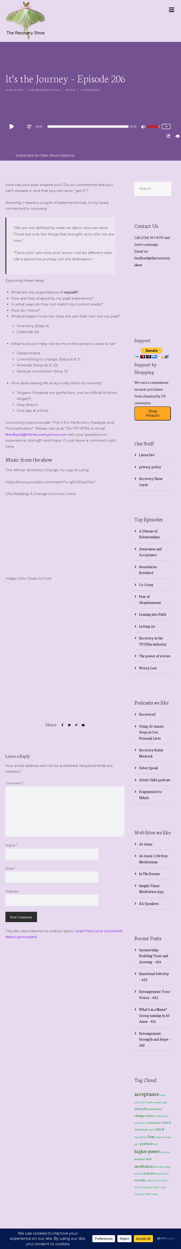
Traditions (139, 1194)
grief (156, 1143)
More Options (61, 155)
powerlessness (162, 1173)
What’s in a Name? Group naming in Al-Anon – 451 (154, 1015)
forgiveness (161, 1137)
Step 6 (150, 1187)
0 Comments (90, 90)
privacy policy (150, 466)
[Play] (12, 126)
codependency (162, 1115)
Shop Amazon (153, 413)
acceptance (146, 1093)
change (139, 1115)
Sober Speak (148, 767)
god (169, 1137)
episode (152, 1129)
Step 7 (157, 1187)
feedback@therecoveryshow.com (35, 434)
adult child (139, 1102)
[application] (87, 126)
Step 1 (158, 1180)
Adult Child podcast (154, 779)
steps (163, 1187)
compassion (153, 1122)
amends (157, 1102)
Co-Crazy (146, 584)
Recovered (147, 714)
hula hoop (164, 1152)
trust (148, 1194)
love (149, 1158)
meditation (143, 1166)
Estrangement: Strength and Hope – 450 (155, 1039)
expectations (140, 1137)
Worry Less (148, 667)
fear (151, 1136)
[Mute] (143, 127)
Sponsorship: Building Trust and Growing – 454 (153, 955)
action (163, 1094)
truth (154, 1194)
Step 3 (137, 1187)
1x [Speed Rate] (166, 126)
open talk (138, 1173)
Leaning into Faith (152, 614)
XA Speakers (149, 903)
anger (164, 1102)
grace (136, 1144)
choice (150, 1115)
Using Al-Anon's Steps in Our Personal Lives (151, 732)
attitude (140, 1108)
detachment (141, 1129)
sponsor (150, 1180)
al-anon (149, 1102)
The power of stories (154, 655)
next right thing (162, 1166)
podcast (149, 1173)
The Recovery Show (44, 90)
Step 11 (164, 1180)
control (166, 1122)
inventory (139, 1159)
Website (12, 891)
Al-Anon (145, 843)
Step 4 (144, 1187)
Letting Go (147, 626)
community (140, 1122)
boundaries (155, 1109)
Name (11, 845)
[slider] (88, 126)
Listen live (147, 454)
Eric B (160, 1129)
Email (10, 868)
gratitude (146, 1143)
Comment (14, 783)
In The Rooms (149, 873)
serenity (140, 1180)
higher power (147, 1151)
